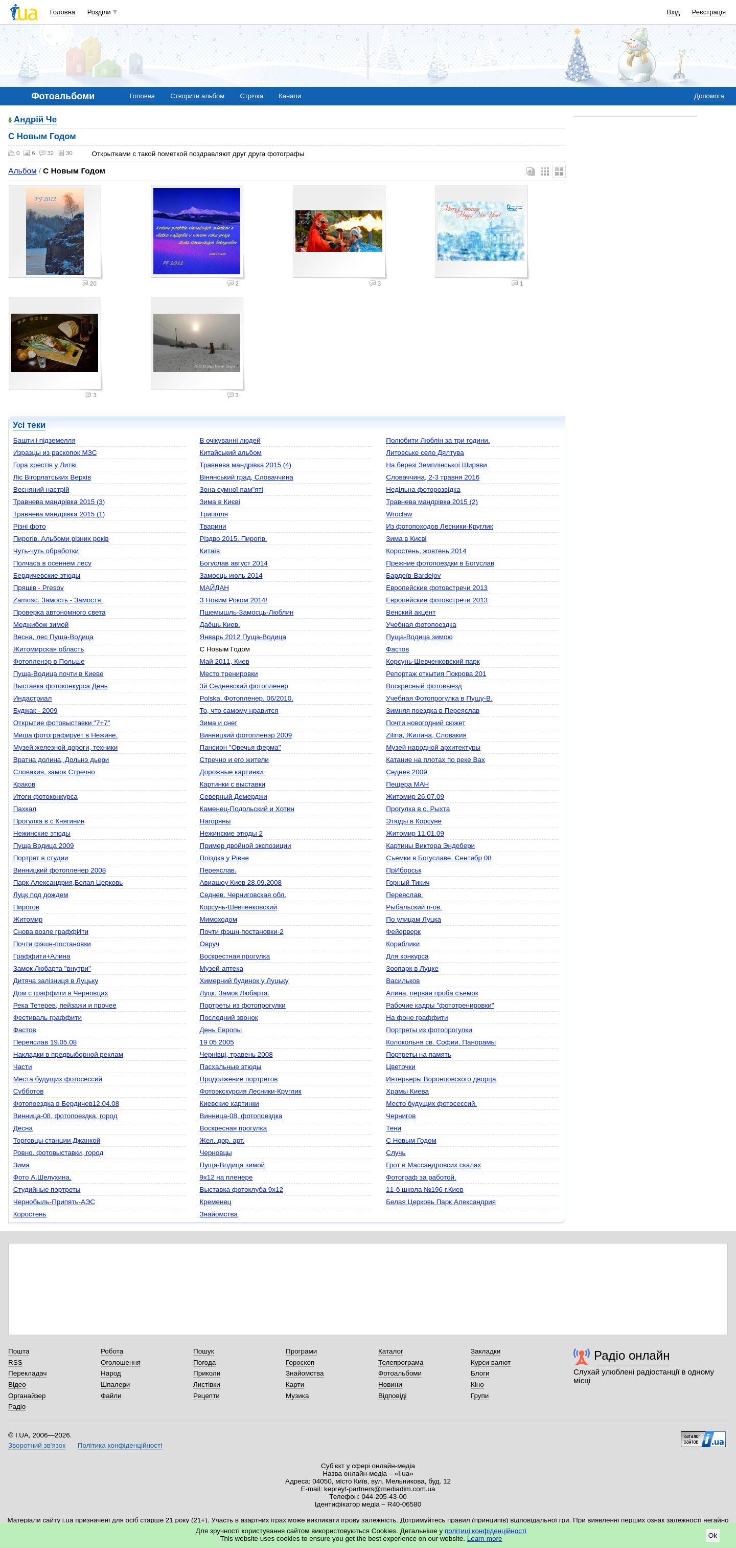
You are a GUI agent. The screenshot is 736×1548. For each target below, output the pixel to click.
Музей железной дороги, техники (65, 747)
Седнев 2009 (406, 772)
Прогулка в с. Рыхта (418, 809)
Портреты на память (418, 1054)
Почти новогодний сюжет (425, 723)
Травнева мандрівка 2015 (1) (59, 514)
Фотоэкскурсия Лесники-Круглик (250, 1091)
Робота (112, 1351)
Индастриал (32, 698)
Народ (111, 1373)
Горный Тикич (407, 882)
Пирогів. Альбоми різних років (61, 538)
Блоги (480, 1373)
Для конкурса (407, 956)
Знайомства (218, 1214)
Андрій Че (35, 120)
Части (22, 1067)
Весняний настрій (41, 489)
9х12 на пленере (225, 1177)
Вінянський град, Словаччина (246, 477)
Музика (297, 1396)
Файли (111, 1396)
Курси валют (491, 1362)
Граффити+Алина (42, 956)
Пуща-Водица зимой (232, 1165)
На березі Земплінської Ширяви (436, 465)
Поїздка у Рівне (223, 858)
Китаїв (209, 551)
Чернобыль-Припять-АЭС (54, 1202)
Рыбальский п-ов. (414, 907)
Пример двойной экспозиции (245, 845)
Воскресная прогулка (233, 1128)
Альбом (22, 170)
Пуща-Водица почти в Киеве (58, 674)
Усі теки (29, 425)
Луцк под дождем (40, 895)
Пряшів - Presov (38, 588)
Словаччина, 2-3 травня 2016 (432, 477)
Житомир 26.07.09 (415, 796)
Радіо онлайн (632, 1355)
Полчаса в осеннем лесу (52, 563)
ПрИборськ (403, 870)
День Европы (220, 1030)
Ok (712, 1535)
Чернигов (401, 1116)
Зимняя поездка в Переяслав (432, 710)
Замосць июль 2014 (230, 575)
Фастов (397, 649)
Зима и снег (218, 723)
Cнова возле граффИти (50, 931)
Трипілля (213, 514)
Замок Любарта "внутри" (52, 968)
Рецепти (206, 1396)
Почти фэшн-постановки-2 (241, 931)
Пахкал (24, 809)
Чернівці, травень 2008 (235, 1054)
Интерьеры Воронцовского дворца (441, 1079)
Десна (23, 1128)
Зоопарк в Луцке (412, 968)
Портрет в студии (40, 858)
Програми (301, 1351)
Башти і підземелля (44, 440)
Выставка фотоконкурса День (60, 686)
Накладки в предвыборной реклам (68, 1054)
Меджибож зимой (40, 624)
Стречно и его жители (233, 760)
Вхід (673, 12)
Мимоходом (218, 919)
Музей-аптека (221, 968)
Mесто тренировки (228, 674)
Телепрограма (401, 1362)
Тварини (212, 526)
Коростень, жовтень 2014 (426, 551)
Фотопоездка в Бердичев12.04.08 (66, 1103)
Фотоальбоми (400, 1373)
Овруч (209, 944)
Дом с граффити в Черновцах (60, 993)
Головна (62, 12)
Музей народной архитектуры (433, 747)
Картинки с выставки (232, 784)
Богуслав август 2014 (233, 563)
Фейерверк (403, 931)
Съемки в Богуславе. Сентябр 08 (438, 858)
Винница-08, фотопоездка (240, 1116)
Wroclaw (399, 514)
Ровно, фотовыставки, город (58, 1153)
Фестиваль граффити (47, 1017)
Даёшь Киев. (219, 624)
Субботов (28, 1091)
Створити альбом (197, 96)
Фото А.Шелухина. (42, 1177)
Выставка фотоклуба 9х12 (241, 1189)
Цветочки (401, 1067)
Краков (24, 784)
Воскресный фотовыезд (424, 686)
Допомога (709, 96)
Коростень (30, 1214)
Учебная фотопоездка (421, 624)
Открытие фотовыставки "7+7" (61, 723)
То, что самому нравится (238, 710)
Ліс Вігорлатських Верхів (52, 477)
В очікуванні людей (229, 440)
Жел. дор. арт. (221, 1140)
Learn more (484, 1538)
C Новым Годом (411, 1140)
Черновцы (215, 1153)
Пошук (203, 1351)
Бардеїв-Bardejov (413, 575)
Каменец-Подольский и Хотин (246, 809)
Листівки (206, 1384)
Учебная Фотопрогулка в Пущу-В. (439, 698)
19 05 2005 (216, 1042)
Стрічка (251, 96)
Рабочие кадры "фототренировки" (440, 1005)
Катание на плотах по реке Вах (435, 760)
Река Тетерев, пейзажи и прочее (65, 1005)
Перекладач (27, 1373)
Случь (395, 1153)
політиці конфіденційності (485, 1531)
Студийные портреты (47, 1189)
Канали (290, 96)
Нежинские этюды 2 (230, 833)
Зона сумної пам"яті (231, 489)
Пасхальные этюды (230, 1067)
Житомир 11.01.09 (415, 833)
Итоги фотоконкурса (45, 796)
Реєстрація (709, 12)
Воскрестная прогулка (234, 956)
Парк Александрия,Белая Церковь (68, 882)
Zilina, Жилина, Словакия (426, 735)
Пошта (18, 1351)
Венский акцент (410, 612)
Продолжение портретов (238, 1079)
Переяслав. (217, 870)
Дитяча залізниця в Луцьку (56, 981)
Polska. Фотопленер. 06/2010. (246, 698)
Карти (295, 1384)
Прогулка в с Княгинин (49, 821)
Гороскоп (300, 1362)
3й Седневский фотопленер (243, 686)
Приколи (206, 1373)
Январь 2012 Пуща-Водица (242, 637)
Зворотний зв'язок (36, 1445)
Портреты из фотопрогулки (242, 1005)
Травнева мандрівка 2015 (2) (432, 502)
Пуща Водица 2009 (43, 845)
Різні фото (29, 526)
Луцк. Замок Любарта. (234, 993)
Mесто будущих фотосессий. (431, 1103)
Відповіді (392, 1396)
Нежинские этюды (42, 833)
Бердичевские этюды (47, 575)
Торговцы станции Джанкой (56, 1140)
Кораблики (403, 944)
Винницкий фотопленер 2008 (59, 870)
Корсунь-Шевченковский (238, 907)
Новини (390, 1384)
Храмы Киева (407, 1091)
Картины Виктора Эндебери (430, 845)
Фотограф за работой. (421, 1177)
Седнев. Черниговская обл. (242, 895)
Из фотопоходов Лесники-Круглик (439, 526)
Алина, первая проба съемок (432, 993)
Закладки (485, 1351)
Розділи (99, 12)
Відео (17, 1384)
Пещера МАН (407, 784)
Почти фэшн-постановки (52, 944)
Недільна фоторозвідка (423, 489)
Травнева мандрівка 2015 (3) (59, 502)
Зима (21, 1165)
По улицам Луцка (413, 919)
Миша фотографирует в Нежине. (65, 735)
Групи (480, 1396)
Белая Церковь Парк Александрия (441, 1202)
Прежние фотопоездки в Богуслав (440, 563)
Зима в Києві (219, 502)
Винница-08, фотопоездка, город (65, 1116)
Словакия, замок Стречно (54, 772)
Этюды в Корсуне (414, 821)
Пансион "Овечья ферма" (240, 747)
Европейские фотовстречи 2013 (437, 588)
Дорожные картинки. (232, 772)
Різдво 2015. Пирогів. (233, 538)
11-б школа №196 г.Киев (424, 1189)
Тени (393, 1128)
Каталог (390, 1351)
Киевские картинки (229, 1103)
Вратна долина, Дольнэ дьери (61, 760)
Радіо (17, 1406)
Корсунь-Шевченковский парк (432, 661)
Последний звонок (228, 1017)
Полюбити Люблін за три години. (438, 440)
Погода (204, 1362)
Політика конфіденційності (120, 1445)
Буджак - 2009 (35, 710)
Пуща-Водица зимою (419, 637)
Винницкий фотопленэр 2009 (245, 735)
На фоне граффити (417, 1017)
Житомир (28, 919)
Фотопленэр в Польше (49, 661)
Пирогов (26, 907)
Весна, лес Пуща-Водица (53, 637)
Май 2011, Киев (224, 661)
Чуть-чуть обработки (46, 551)
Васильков (403, 981)
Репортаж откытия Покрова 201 (436, 674)
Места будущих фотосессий (57, 1079)
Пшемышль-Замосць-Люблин (246, 612)
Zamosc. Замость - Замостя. (58, 600)
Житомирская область (48, 649)
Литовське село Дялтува (425, 452)
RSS (15, 1362)
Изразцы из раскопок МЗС (55, 452)
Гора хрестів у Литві (45, 465)
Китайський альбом (230, 452)
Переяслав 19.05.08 (45, 1042)
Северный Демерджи (233, 796)
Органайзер (26, 1396)
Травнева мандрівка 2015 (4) (245, 465)
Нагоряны (215, 821)
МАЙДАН (214, 588)
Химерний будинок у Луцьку (243, 981)
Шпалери (115, 1384)
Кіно (477, 1384)
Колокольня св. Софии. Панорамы (441, 1042)
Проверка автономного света (59, 612)
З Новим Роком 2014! (233, 600)
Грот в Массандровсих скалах (433, 1165)
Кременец (215, 1202)
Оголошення (121, 1362)
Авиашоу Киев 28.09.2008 (240, 882)
